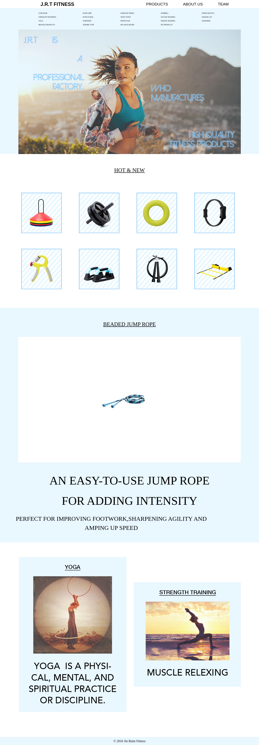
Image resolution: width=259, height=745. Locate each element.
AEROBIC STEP (88, 25)
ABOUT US (193, 4)
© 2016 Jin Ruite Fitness (130, 741)
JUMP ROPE (87, 21)
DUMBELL (165, 13)
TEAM (223, 4)
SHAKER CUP (207, 17)
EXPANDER (206, 21)
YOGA (40, 21)
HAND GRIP (87, 13)
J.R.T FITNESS (57, 4)
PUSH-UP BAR (88, 17)
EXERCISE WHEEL (127, 13)
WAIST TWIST (126, 17)
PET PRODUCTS (167, 25)
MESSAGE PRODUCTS (46, 25)
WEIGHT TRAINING (168, 21)
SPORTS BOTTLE (208, 13)
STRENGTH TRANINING (47, 17)
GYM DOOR (42, 13)
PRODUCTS (157, 4)
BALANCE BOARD (127, 25)
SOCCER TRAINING (168, 17)
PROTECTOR (125, 21)
